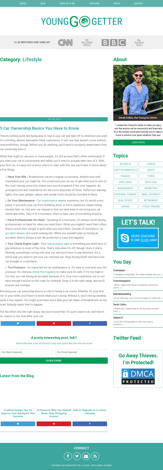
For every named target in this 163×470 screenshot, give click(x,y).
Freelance (125, 182)
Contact (138, 3)
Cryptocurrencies (125, 170)
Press (117, 3)
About (23, 3)
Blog (43, 3)
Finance (125, 176)
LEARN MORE (138, 142)
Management (125, 188)
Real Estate (125, 200)
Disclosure (97, 465)
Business (125, 163)
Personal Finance (125, 194)
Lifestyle (32, 59)
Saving (125, 206)
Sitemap (107, 465)
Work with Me (67, 3)
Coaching (94, 3)
